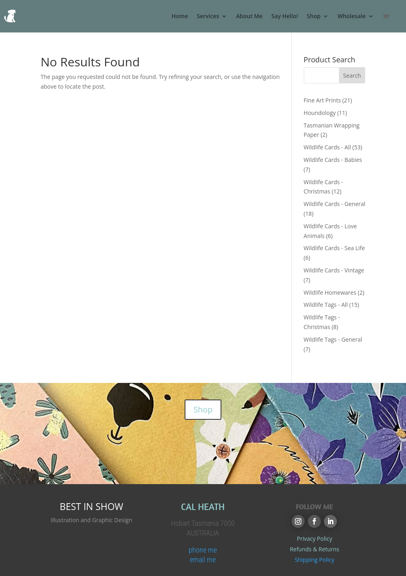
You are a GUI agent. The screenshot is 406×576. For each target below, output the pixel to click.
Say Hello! (284, 16)
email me (203, 559)
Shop (314, 16)
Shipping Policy (314, 559)
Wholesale (351, 16)
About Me (249, 16)
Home (180, 16)
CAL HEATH (203, 506)
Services (208, 16)
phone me (203, 550)
